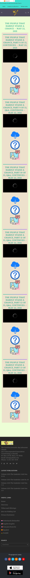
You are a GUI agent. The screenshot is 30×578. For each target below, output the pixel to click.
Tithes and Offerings (8, 508)
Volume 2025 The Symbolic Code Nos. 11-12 (14, 475)
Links (3, 6)
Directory (4, 505)
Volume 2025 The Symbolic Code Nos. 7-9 (14, 484)
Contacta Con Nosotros (13, 6)
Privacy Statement (7, 515)
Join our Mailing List (8, 511)
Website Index (24, 6)
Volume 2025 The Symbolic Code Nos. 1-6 (14, 489)
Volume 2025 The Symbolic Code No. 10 (15, 480)
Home (3, 501)
